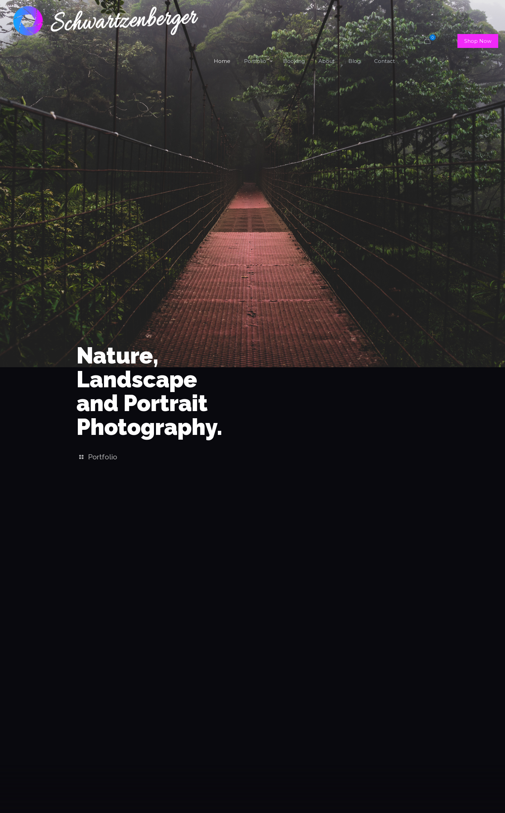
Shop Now (477, 41)
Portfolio (96, 457)
